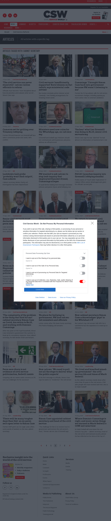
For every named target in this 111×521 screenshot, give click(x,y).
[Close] (93, 224)
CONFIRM (40, 289)
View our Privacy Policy (68, 297)
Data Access (52, 297)
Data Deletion (40, 297)
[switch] (82, 258)
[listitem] (55, 253)
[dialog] (55, 261)
